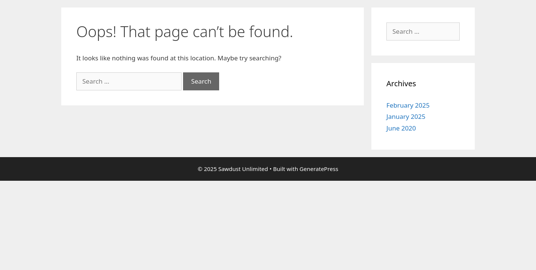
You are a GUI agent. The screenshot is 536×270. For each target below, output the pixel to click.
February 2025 (408, 105)
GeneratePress (319, 168)
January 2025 (405, 116)
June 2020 (401, 128)
